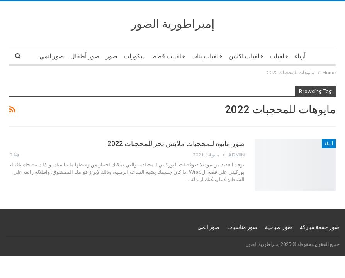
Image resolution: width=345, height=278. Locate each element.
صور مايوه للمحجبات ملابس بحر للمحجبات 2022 (176, 143)
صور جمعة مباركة (319, 227)
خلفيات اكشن (246, 56)
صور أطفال (85, 56)
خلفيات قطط (168, 56)
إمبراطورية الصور (172, 24)
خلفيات (279, 56)
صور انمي (51, 56)
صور (111, 56)
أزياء (300, 56)
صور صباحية (278, 227)
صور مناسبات (242, 227)
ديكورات (134, 56)
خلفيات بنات (207, 56)
